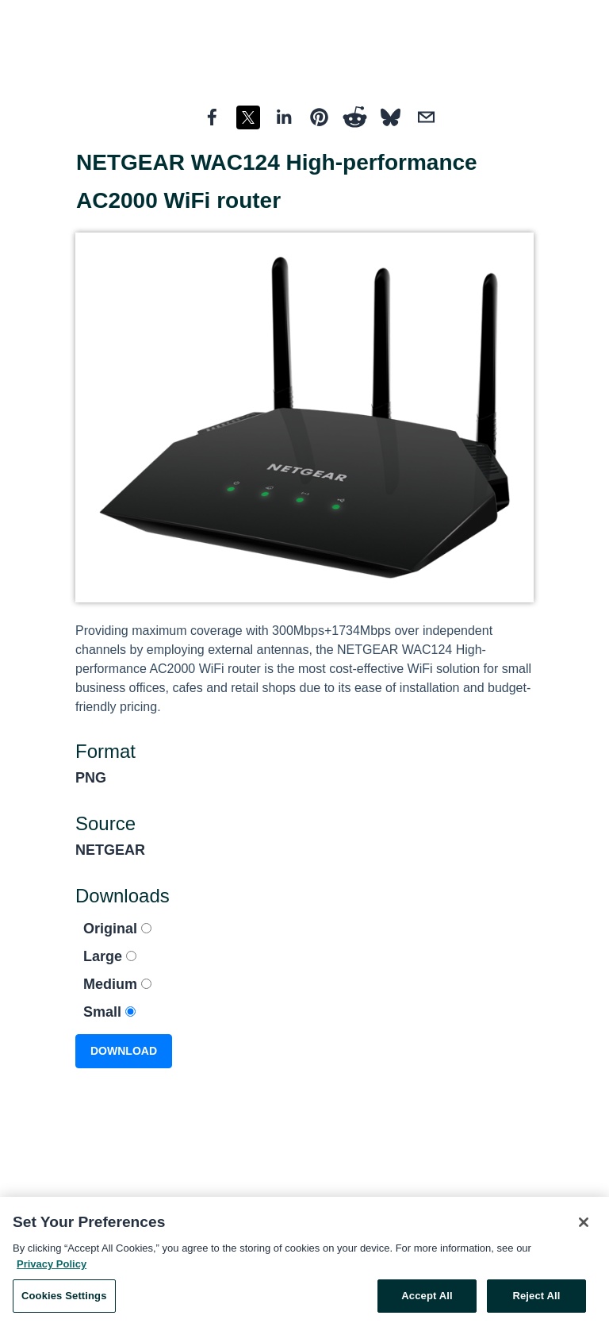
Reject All (536, 1300)
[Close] (583, 1226)
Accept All (426, 1300)
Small (109, 1012)
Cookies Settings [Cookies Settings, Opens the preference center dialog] (64, 1300)
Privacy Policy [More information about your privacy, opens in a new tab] (51, 1267)
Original (117, 929)
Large (109, 956)
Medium (117, 984)
